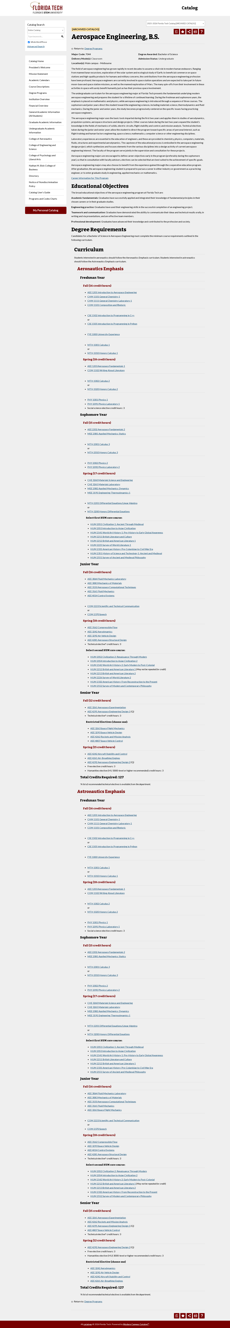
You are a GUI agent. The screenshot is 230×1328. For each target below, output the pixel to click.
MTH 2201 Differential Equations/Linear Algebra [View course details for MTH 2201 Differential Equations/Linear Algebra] (112, 503)
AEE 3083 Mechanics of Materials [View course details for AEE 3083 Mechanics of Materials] (104, 583)
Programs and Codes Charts (43, 198)
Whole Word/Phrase (39, 42)
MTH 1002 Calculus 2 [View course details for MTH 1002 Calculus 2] (98, 380)
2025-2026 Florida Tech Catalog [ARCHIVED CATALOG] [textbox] (171, 23)
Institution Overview (39, 99)
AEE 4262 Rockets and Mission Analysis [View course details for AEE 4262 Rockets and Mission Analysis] (110, 736)
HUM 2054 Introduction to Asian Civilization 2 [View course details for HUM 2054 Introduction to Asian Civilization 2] (113, 660)
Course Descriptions (39, 86)
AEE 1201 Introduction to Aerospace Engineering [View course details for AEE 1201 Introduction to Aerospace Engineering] (112, 292)
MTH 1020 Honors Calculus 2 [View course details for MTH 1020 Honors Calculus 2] (102, 389)
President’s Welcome (39, 67)
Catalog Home (36, 61)
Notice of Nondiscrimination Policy (43, 184)
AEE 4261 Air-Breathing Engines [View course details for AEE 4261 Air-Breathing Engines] (103, 758)
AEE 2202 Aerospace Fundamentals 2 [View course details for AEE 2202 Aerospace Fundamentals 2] (106, 429)
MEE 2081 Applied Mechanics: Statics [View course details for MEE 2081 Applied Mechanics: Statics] (106, 433)
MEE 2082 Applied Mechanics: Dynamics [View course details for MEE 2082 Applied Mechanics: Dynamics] (108, 488)
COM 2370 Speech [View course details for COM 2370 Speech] (97, 614)
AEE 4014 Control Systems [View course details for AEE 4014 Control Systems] (100, 595)
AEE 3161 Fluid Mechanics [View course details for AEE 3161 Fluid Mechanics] (100, 591)
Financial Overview (38, 105)
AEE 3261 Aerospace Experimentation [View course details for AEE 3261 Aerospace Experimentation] (106, 707)
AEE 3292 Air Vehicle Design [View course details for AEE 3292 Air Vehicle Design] (101, 635)
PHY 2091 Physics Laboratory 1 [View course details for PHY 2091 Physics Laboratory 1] (103, 403)
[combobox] (175, 23)
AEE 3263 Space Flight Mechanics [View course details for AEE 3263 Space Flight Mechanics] (107, 728)
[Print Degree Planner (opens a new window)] (176, 31)
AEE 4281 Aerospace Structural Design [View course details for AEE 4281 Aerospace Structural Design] (107, 640)
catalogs (87, 1324)
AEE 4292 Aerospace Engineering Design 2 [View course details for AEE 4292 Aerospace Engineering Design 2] (108, 762)
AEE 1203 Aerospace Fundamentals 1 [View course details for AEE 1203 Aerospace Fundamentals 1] (106, 366)
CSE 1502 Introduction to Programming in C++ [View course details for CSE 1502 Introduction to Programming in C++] (111, 315)
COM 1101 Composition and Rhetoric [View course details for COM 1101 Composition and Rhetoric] (106, 304)
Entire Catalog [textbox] (34, 30)
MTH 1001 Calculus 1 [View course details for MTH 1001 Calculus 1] (98, 344)
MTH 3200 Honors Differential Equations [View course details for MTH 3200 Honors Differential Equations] (108, 511)
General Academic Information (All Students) (44, 113)
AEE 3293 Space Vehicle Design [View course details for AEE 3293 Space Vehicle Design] (106, 732)
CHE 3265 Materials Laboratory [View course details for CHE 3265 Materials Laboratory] (103, 484)
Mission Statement (38, 73)
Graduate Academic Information (45, 122)
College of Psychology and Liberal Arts (42, 157)
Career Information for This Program (89, 178)
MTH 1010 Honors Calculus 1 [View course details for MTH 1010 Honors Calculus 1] (102, 353)
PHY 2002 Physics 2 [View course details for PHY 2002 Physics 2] (97, 462)
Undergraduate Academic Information (42, 130)
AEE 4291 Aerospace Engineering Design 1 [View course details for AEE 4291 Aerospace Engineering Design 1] (108, 711)
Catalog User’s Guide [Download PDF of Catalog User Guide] (39, 192)
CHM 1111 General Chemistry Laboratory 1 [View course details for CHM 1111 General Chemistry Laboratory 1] (109, 300)
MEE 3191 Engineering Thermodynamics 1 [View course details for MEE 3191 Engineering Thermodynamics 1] (108, 492)
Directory (34, 175)
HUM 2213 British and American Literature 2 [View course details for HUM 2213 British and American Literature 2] (113, 673)
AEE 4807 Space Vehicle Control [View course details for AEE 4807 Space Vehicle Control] (106, 740)
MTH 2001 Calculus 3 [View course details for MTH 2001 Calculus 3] (98, 444)
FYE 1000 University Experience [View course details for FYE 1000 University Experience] (103, 334)
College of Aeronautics (40, 138)
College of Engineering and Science (42, 147)
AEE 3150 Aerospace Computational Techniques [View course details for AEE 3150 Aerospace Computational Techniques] (111, 587)
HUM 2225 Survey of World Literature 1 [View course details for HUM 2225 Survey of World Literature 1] (110, 545)
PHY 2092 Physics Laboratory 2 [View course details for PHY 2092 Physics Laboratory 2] (103, 467)
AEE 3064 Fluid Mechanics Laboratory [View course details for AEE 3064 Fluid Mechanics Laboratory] (106, 578)
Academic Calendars (39, 80)
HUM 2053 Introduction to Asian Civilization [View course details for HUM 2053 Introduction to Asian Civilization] (113, 528)
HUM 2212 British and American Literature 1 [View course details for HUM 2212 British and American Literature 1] (113, 540)
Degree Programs (38, 92)
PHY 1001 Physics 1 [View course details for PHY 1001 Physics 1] (97, 399)
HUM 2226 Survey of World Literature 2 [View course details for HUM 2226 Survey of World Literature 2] (110, 677)
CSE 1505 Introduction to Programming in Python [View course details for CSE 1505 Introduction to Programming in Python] (112, 323)
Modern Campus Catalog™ (136, 1324)
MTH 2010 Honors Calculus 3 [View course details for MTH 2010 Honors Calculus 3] (102, 452)
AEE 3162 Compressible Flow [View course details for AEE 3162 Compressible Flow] (102, 627)
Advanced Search (36, 46)
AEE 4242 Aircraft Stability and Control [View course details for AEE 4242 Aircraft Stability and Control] (107, 753)
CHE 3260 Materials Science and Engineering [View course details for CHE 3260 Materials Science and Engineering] (110, 480)
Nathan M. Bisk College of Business (42, 167)
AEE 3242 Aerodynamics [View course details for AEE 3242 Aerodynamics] (99, 631)
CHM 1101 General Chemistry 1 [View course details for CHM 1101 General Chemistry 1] (103, 296)
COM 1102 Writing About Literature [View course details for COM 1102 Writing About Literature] (106, 370)
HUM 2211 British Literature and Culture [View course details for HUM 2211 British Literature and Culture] (111, 536)
